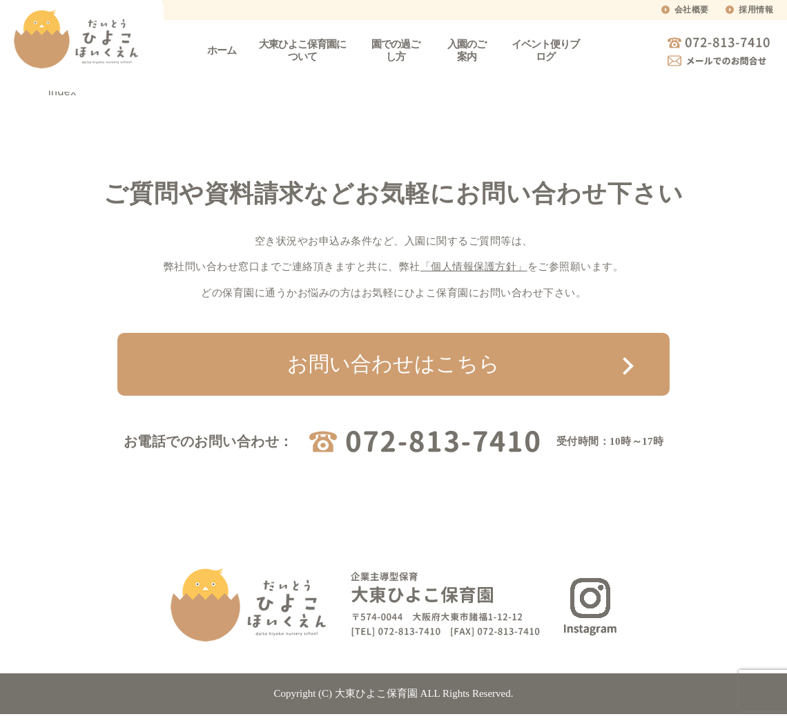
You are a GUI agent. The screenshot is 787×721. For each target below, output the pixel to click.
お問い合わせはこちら (393, 363)
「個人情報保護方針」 (473, 266)
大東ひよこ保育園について (302, 50)
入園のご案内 (466, 50)
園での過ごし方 (395, 50)
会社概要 (691, 10)
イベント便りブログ (545, 50)
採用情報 (756, 10)
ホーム (221, 50)
